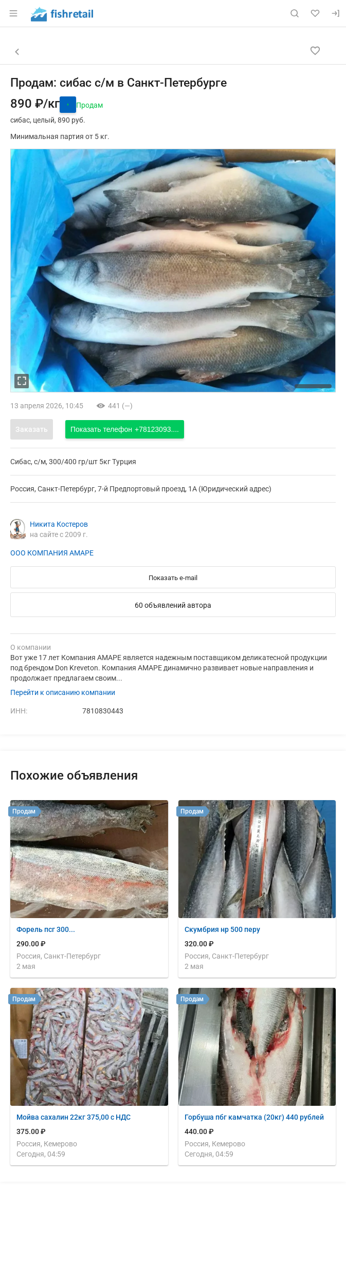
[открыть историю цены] (68, 104)
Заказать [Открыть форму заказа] (31, 429)
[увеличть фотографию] (21, 381)
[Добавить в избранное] (315, 51)
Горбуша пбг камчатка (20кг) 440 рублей (254, 1117)
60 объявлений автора (173, 605)
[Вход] (335, 13)
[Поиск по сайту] (294, 13)
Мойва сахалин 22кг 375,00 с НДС (73, 1117)
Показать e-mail (173, 578)
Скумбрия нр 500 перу (222, 929)
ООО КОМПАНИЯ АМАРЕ (52, 553)
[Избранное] (315, 13)
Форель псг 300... (45, 929)
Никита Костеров (59, 524)
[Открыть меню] (13, 13)
